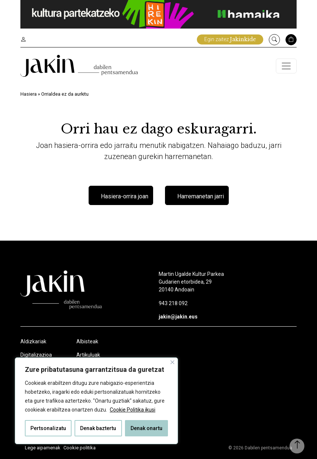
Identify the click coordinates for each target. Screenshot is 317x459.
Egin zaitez (230, 39)
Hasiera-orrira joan (124, 196)
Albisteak (87, 341)
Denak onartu (146, 428)
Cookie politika (79, 447)
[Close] (172, 362)
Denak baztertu (98, 428)
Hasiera (28, 94)
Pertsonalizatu (48, 428)
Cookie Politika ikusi (132, 410)
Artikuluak (88, 355)
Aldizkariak (33, 341)
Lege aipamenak (42, 447)
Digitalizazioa (36, 355)
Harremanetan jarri (200, 196)
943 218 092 (173, 303)
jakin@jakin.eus (178, 317)
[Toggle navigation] (286, 66)
